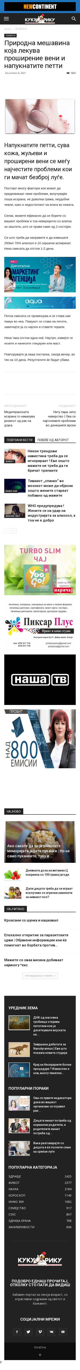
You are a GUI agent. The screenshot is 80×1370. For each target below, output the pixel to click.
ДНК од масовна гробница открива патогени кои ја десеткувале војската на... (49, 1026)
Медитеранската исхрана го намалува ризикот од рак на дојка (19, 418)
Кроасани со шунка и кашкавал (31, 920)
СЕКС (12, 1214)
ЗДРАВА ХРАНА (20, 1221)
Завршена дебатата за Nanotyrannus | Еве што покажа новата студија (50, 1048)
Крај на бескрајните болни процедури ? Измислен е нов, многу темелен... (52, 1069)
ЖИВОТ (10, 461)
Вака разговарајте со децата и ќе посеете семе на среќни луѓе (52, 1147)
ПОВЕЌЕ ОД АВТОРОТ (53, 440)
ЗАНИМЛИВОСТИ (21, 1227)
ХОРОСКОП (17, 1195)
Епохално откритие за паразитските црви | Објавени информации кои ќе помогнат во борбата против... (36, 940)
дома (7, 29)
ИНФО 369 (11, 491)
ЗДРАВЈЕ (15, 1176)
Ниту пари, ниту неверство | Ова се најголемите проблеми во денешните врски (59, 418)
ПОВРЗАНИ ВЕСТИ (19, 440)
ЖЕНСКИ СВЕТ (13, 516)
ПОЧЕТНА (40, 1347)
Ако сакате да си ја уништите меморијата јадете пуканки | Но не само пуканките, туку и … (38, 851)
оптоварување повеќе (40, 975)
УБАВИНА (21, 29)
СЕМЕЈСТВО (17, 1208)
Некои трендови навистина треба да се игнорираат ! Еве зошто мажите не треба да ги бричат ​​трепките (48, 461)
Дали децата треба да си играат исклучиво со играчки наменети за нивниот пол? (49, 893)
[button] (74, 18)
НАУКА (13, 1189)
